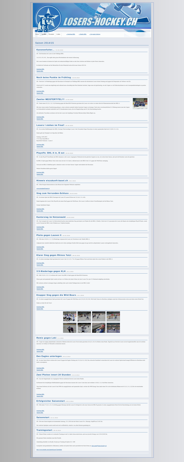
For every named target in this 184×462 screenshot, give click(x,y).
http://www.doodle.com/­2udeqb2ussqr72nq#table (49, 449)
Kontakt (51, 34)
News (37, 34)
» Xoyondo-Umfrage (95, 34)
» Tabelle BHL (82, 34)
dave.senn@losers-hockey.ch (99, 445)
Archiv (43, 34)
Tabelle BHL (40, 71)
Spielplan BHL (40, 69)
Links (58, 34)
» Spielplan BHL (70, 34)
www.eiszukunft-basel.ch (43, 188)
